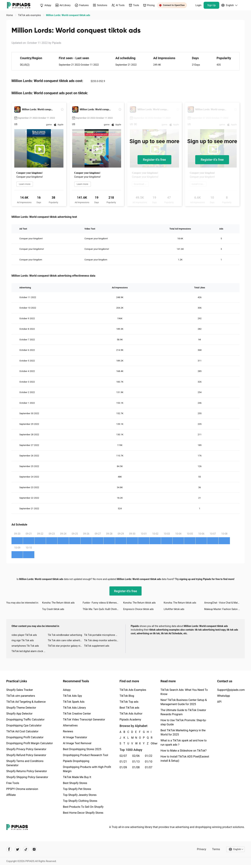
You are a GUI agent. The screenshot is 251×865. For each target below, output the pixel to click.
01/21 (123, 761)
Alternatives (70, 725)
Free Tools (12, 783)
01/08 (136, 767)
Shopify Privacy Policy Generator (26, 749)
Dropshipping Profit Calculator (24, 737)
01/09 (123, 767)
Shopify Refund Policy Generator (26, 755)
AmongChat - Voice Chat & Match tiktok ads (224, 602)
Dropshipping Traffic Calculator (25, 719)
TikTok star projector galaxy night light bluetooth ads (66, 645)
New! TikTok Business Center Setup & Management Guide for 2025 (184, 702)
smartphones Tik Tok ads (25, 645)
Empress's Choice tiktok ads (138, 609)
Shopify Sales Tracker (19, 690)
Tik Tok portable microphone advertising (102, 635)
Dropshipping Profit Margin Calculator (29, 743)
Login (198, 5)
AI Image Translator (75, 737)
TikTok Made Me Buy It (77, 777)
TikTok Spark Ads (74, 701)
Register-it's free (154, 159)
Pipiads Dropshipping (76, 761)
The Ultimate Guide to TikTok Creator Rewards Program (183, 712)
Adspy (67, 690)
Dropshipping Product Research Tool (85, 755)
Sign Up (211, 5)
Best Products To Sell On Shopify (83, 806)
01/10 (148, 761)
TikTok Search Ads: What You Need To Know (184, 692)
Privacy (201, 849)
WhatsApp (223, 695)
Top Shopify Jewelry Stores (80, 795)
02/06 (136, 755)
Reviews (68, 731)
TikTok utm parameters (20, 695)
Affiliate (11, 795)
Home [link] (9, 15)
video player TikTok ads (24, 635)
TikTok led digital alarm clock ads (30, 651)
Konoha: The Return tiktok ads (58, 602)
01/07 (148, 767)
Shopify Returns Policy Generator (26, 771)
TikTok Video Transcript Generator (84, 719)
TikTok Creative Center (77, 713)
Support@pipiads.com (231, 690)
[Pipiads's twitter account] (17, 849)
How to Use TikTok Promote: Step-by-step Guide (184, 722)
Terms (216, 849)
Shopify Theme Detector (21, 707)
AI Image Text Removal (77, 743)
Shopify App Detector (19, 713)
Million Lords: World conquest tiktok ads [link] (68, 15)
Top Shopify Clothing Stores (80, 801)
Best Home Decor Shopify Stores (83, 812)
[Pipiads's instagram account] (34, 849)
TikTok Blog (127, 695)
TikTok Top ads (129, 701)
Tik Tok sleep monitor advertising (102, 640)
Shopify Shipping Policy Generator (27, 777)
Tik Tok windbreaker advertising (65, 635)
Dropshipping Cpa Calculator (24, 725)
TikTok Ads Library (74, 707)
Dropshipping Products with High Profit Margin (87, 769)
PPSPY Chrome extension (22, 789)
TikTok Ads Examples (133, 690)
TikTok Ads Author (131, 713)
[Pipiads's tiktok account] (26, 849)
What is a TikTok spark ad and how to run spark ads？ (184, 742)
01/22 (148, 755)
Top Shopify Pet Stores (77, 789)
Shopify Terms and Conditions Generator (24, 763)
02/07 (123, 755)
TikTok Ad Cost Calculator (22, 731)
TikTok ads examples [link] (29, 15)
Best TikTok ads (129, 707)
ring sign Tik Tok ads (23, 640)
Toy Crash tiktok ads (53, 609)
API (219, 701)
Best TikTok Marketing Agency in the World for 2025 (183, 732)
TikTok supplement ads (96, 645)
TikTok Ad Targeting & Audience (26, 701)
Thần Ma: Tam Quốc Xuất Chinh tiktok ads (103, 609)
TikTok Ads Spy (72, 695)
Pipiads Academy (130, 719)
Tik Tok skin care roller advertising (66, 640)
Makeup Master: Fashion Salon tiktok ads (224, 609)
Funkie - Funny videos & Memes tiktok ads (103, 602)
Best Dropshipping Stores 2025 (82, 749)
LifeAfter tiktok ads (174, 609)
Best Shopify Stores (75, 783)
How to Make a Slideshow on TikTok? (184, 750)
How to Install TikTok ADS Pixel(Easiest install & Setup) (185, 758)
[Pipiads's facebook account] (9, 849)
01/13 (136, 761)
